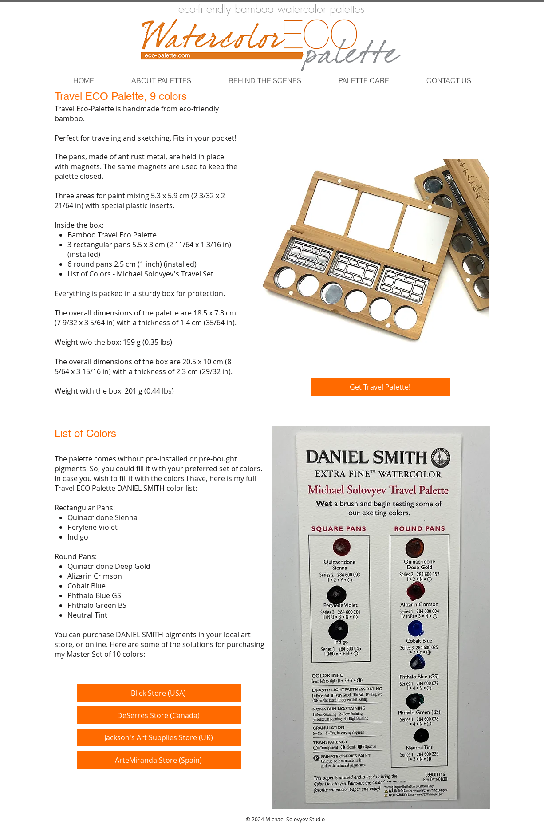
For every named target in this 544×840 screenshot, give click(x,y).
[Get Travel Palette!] (380, 387)
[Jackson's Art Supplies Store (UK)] (159, 737)
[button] (160, 80)
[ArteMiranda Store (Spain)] (159, 760)
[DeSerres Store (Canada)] (159, 715)
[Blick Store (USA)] (159, 693)
